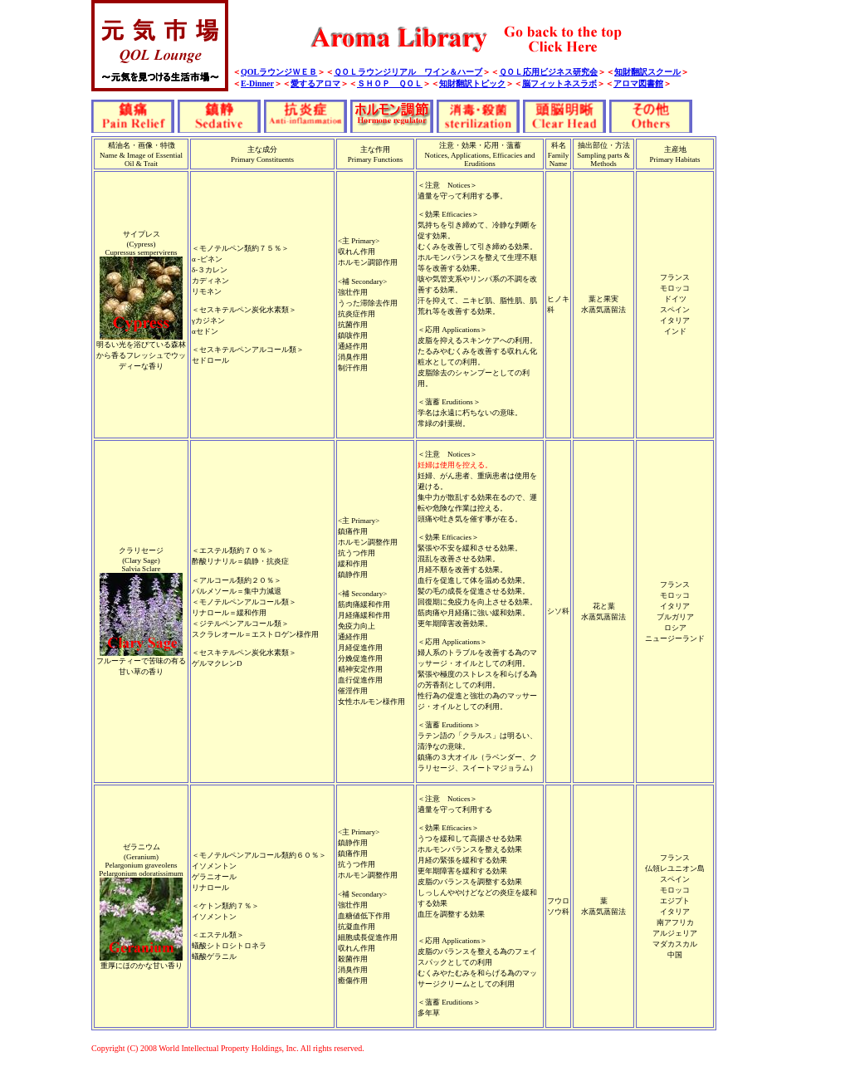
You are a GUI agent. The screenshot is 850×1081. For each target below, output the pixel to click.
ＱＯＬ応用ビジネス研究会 (548, 71)
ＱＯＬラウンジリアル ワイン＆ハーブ (408, 71)
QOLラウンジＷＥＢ (279, 71)
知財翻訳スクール (647, 71)
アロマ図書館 (638, 83)
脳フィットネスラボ (559, 83)
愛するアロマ (315, 83)
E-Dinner (257, 83)
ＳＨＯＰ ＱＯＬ (390, 83)
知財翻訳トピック (472, 83)
